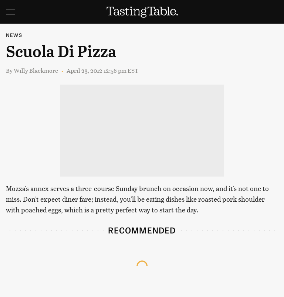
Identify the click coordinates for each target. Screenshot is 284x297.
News (14, 35)
